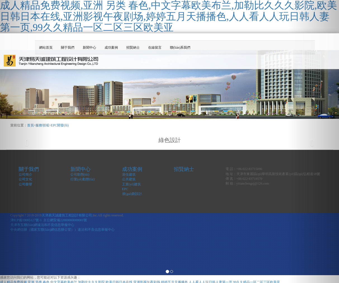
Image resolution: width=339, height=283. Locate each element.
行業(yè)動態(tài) (82, 179)
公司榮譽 (25, 184)
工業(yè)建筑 (131, 184)
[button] (25, 141)
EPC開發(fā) (59, 125)
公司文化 (25, 179)
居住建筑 (129, 174)
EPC (125, 189)
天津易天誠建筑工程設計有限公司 (67, 215)
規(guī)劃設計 (132, 194)
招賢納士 (133, 47)
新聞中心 (89, 47)
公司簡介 (25, 174)
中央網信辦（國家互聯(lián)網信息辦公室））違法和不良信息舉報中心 (62, 230)
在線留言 (155, 47)
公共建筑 (129, 179)
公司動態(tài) (79, 174)
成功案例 (111, 47)
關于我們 (67, 47)
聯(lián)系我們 (180, 47)
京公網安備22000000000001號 (65, 220)
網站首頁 (46, 47)
